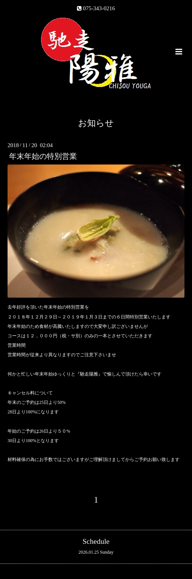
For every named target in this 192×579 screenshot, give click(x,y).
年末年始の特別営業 (43, 156)
